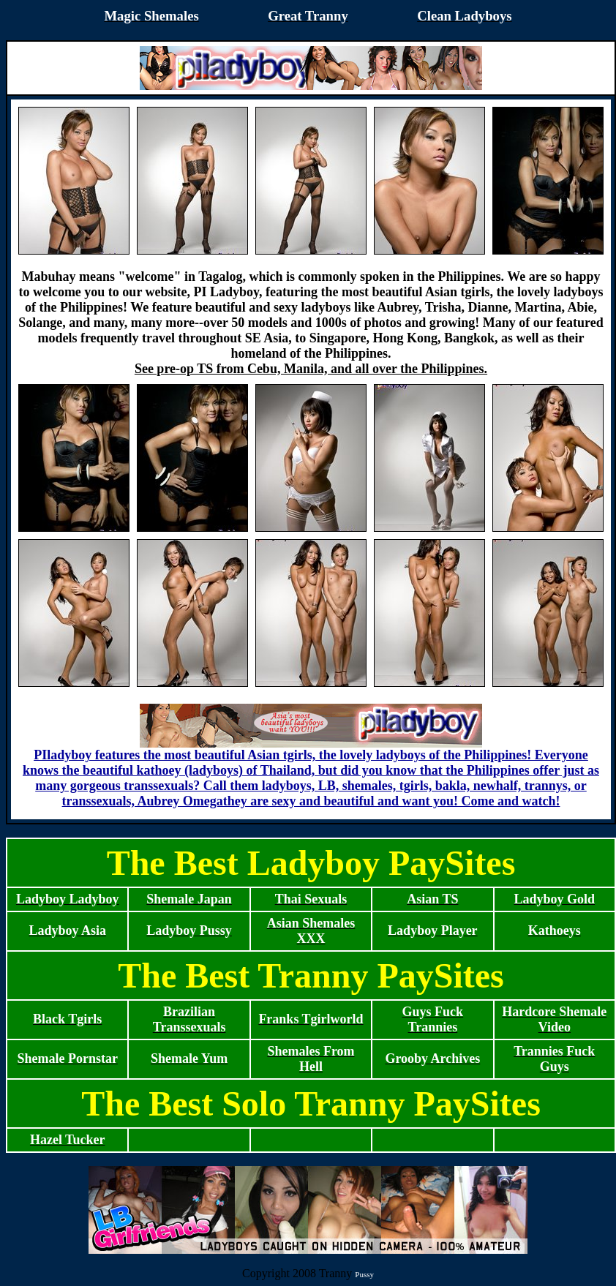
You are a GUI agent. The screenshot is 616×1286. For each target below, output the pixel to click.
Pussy (364, 1274)
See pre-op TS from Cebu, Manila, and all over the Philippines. (311, 368)
